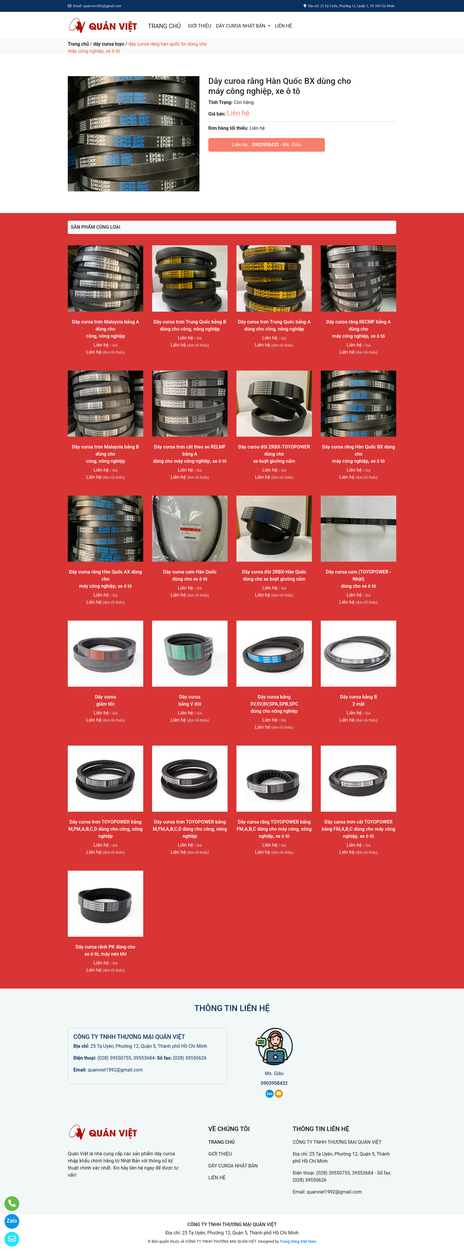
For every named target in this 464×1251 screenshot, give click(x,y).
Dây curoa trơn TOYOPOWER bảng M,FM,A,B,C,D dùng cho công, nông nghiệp (105, 829)
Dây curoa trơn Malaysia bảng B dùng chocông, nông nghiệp (105, 454)
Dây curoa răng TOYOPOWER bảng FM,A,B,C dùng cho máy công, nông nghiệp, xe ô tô (274, 829)
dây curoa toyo (108, 44)
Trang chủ (78, 44)
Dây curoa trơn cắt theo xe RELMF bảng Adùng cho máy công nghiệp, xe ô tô (189, 454)
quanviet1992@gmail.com (115, 1070)
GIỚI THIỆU (199, 26)
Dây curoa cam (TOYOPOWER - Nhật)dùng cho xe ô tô (358, 579)
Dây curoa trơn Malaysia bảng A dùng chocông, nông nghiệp (105, 329)
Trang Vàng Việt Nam (298, 1241)
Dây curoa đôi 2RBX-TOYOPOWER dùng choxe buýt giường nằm (274, 454)
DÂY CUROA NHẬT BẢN (241, 26)
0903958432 (265, 145)
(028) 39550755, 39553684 (125, 1058)
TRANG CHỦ (164, 26)
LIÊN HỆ (283, 26)
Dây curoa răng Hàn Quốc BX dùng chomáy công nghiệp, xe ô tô (358, 454)
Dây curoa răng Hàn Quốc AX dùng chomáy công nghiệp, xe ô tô (105, 579)
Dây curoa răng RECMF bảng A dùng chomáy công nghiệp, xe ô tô (358, 329)
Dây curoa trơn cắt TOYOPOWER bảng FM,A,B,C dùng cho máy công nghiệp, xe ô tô (358, 829)
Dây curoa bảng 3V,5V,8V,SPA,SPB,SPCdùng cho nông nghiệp (274, 704)
